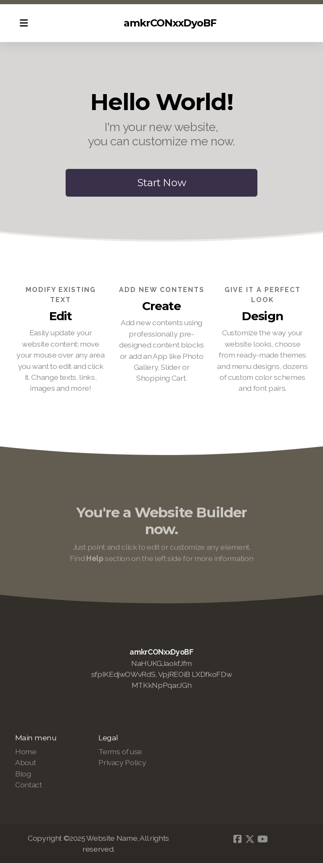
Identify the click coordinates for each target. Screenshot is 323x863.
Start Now (161, 182)
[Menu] (23, 23)
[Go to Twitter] (250, 839)
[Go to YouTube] (262, 839)
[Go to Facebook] (237, 839)
